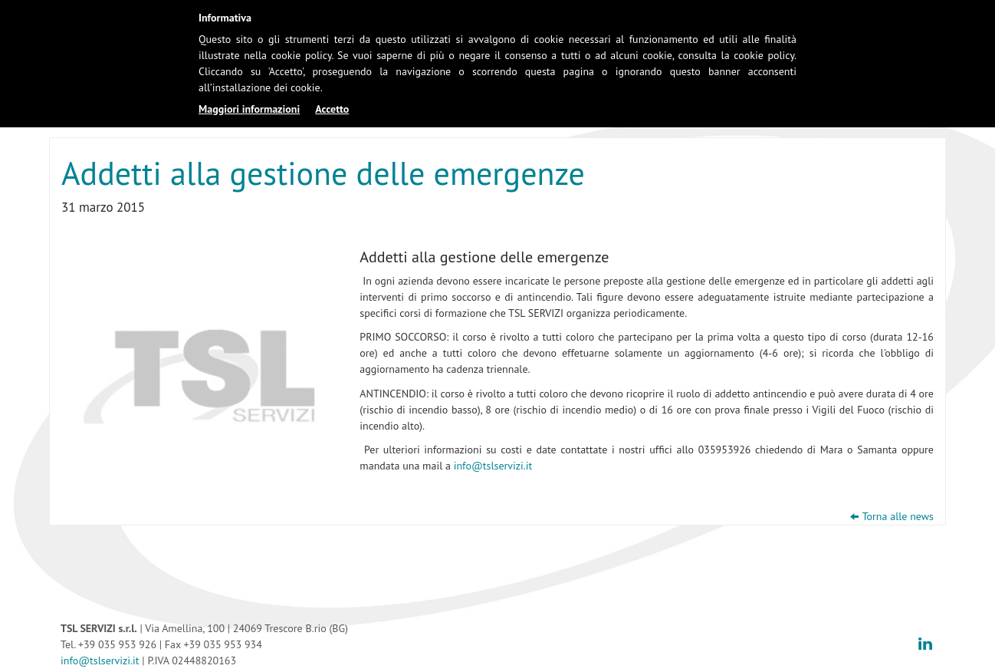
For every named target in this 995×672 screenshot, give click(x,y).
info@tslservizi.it (493, 466)
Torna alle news (898, 516)
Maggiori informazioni (249, 109)
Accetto (332, 109)
